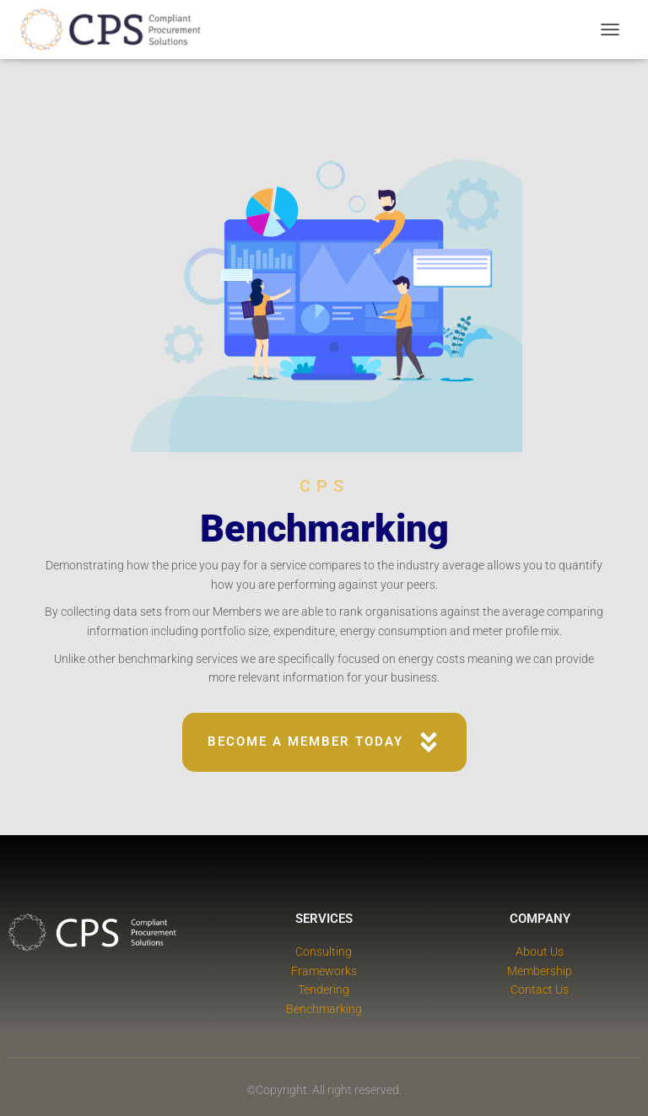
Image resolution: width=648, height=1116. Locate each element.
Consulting (323, 951)
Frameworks (324, 971)
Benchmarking (324, 1009)
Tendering (323, 989)
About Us (540, 951)
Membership (539, 971)
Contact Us (539, 989)
